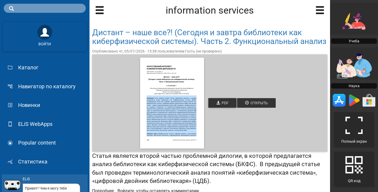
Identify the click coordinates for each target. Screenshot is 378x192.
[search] (45, 8)
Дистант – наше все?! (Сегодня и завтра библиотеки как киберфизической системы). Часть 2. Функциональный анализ (209, 37)
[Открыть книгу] (172, 103)
